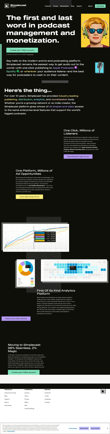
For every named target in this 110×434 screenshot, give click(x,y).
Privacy (26, 413)
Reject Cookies (84, 428)
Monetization (64, 6)
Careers (27, 406)
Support (79, 6)
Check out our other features (16, 332)
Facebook (48, 406)
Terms (26, 409)
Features (48, 6)
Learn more (30, 54)
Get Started (100, 6)
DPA (25, 419)
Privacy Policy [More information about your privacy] (11, 431)
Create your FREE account (22, 50)
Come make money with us (29, 210)
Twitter (47, 409)
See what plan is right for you (78, 163)
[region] (55, 428)
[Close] (107, 428)
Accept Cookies (95, 428)
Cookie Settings (29, 422)
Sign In (90, 6)
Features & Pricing (10, 406)
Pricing (55, 6)
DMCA (26, 416)
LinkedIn (47, 416)
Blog (72, 6)
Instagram (48, 413)
